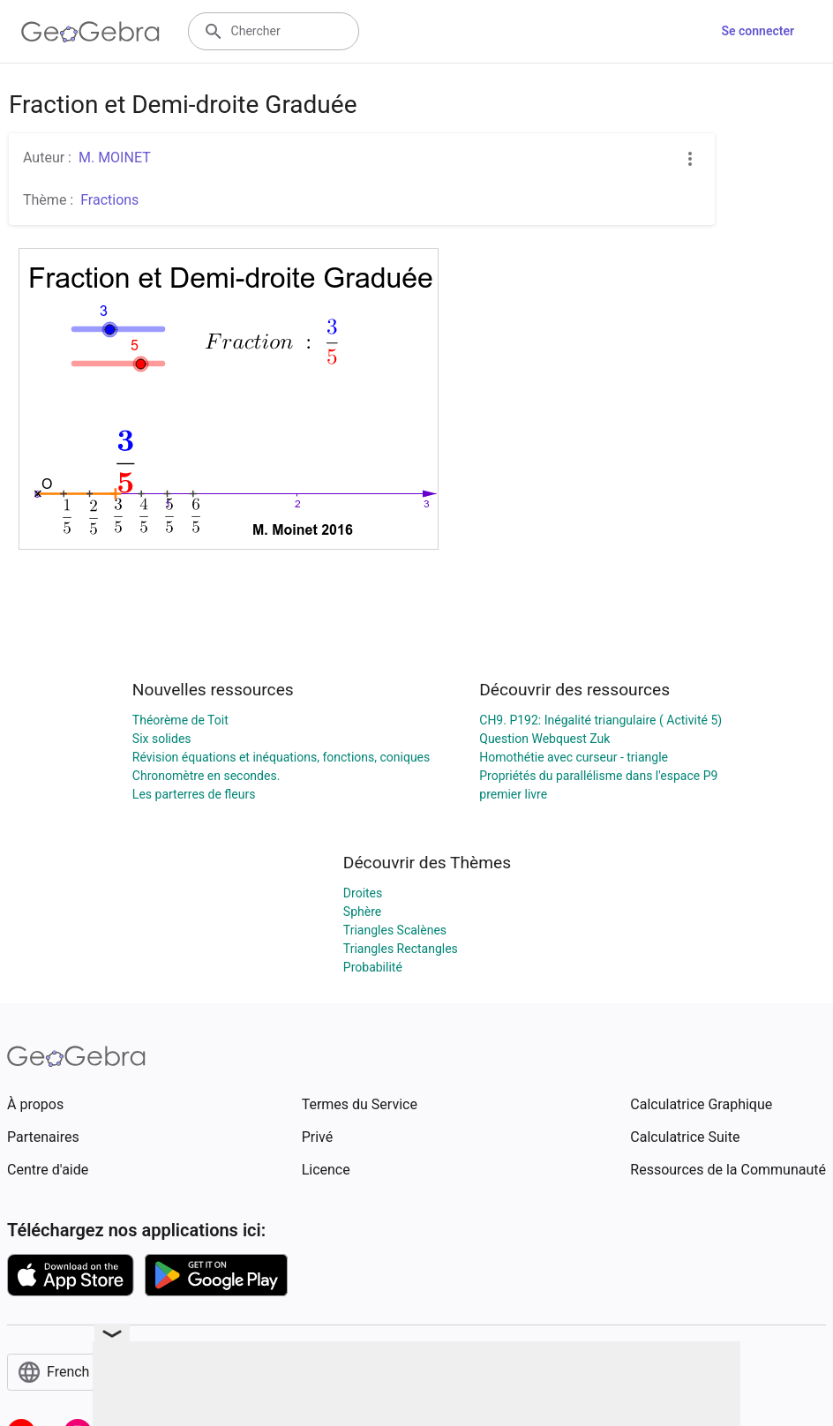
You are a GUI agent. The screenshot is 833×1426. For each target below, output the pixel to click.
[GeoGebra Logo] (90, 31)
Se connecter (757, 31)
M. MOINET (115, 157)
